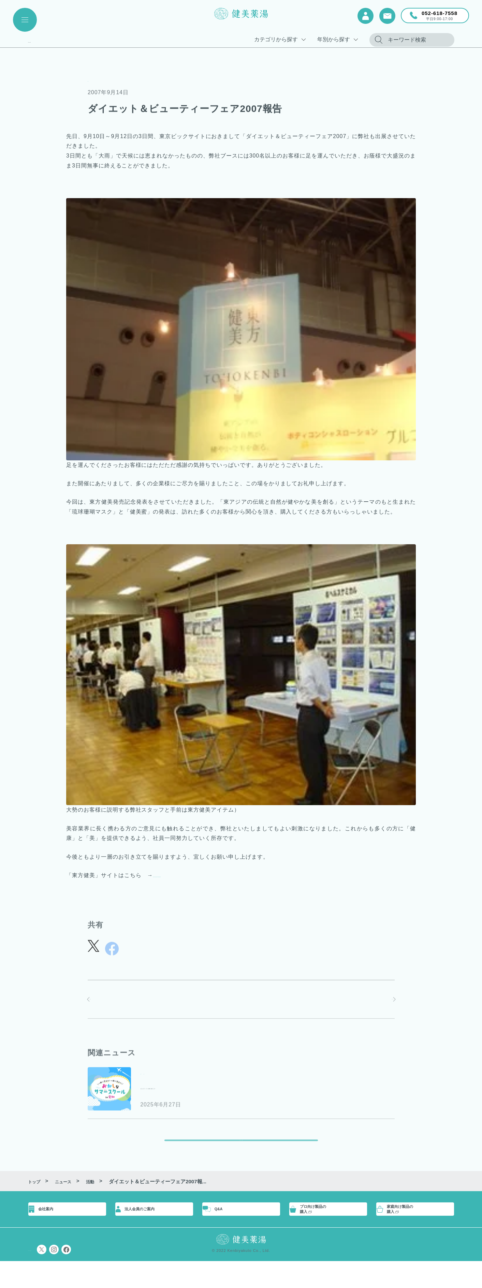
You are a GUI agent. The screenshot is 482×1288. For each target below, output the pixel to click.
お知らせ (151, 1075)
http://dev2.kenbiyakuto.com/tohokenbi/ (206, 875)
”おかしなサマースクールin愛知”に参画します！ (228, 1089)
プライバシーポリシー (53, 1276)
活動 (93, 80)
